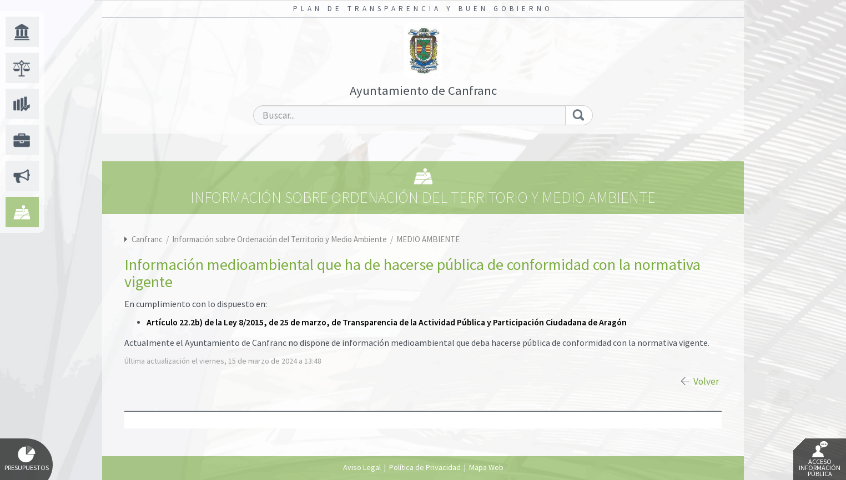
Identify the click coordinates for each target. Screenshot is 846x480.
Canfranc (147, 239)
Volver (706, 381)
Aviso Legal (362, 467)
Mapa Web (486, 467)
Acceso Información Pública (819, 459)
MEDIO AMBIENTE (428, 239)
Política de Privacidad (425, 467)
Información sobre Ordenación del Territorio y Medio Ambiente (280, 239)
